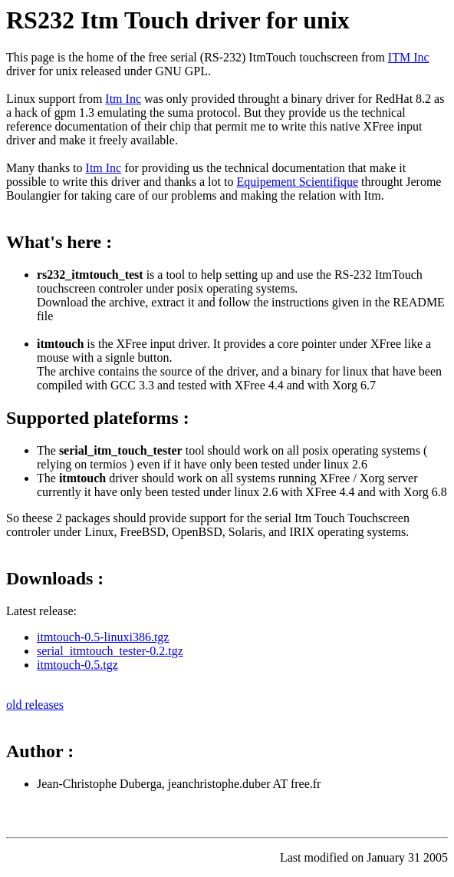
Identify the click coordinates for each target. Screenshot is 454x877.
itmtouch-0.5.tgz (77, 664)
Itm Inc (123, 98)
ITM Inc (408, 57)
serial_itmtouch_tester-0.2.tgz (110, 650)
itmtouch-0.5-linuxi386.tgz (103, 637)
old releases (35, 704)
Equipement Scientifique (297, 181)
